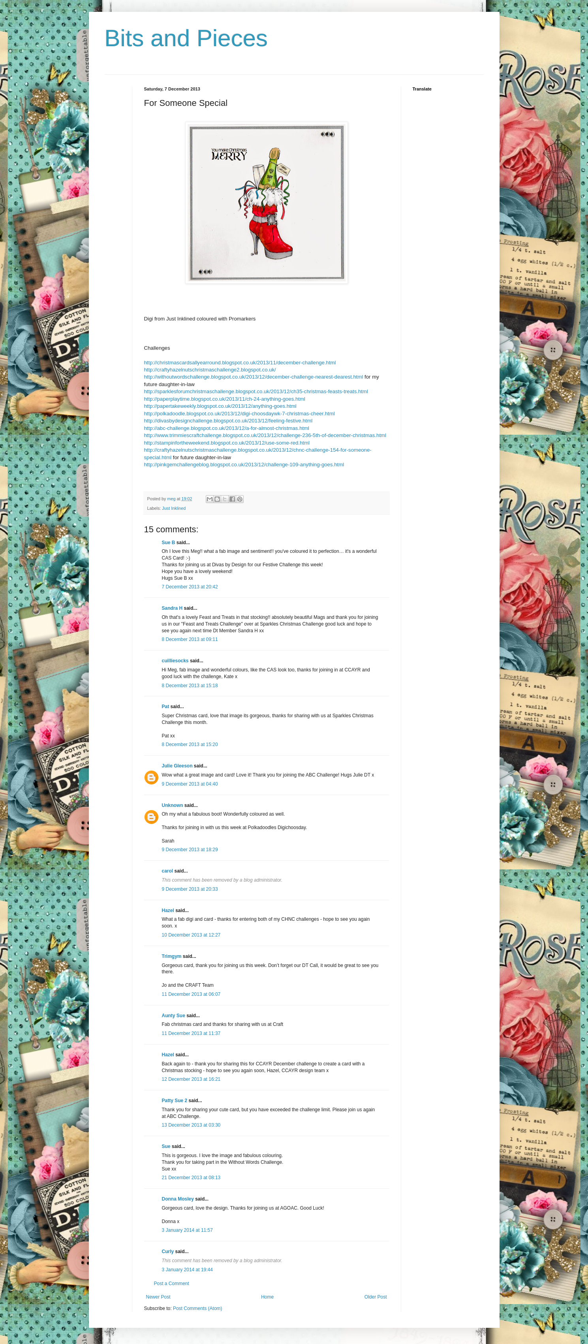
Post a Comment (171, 1283)
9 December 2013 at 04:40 (190, 784)
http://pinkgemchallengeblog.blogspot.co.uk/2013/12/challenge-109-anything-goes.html (244, 464)
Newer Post (158, 1297)
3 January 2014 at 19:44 (187, 1269)
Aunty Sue (173, 1015)
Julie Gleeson (177, 766)
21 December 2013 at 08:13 (191, 1177)
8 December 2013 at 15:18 (190, 685)
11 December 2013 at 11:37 (191, 1033)
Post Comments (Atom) (197, 1308)
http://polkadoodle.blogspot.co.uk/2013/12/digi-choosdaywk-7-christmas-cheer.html (239, 414)
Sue (166, 1146)
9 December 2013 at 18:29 (190, 849)
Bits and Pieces (186, 38)
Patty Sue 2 (175, 1100)
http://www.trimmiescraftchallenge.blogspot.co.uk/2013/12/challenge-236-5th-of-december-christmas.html (265, 435)
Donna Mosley (178, 1199)
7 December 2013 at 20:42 (190, 587)
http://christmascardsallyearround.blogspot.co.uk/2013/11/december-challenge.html (240, 363)
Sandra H (172, 608)
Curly (168, 1251)
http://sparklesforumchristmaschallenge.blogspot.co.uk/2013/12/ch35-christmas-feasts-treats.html (256, 391)
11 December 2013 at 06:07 (191, 994)
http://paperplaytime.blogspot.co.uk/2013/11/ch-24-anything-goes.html (224, 399)
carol (167, 871)
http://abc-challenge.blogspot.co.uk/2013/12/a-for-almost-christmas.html (227, 428)
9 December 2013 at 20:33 (190, 889)
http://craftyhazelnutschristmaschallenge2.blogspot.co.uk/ (210, 370)
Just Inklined (174, 508)
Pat (165, 706)
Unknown (172, 805)
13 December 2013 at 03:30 (191, 1125)
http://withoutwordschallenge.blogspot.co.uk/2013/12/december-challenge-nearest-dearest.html (253, 377)
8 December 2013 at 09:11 (190, 639)
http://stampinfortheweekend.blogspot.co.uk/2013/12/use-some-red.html (227, 443)
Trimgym (172, 956)
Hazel (168, 910)
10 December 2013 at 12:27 (191, 935)
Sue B (169, 542)
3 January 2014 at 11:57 (187, 1230)
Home (267, 1297)
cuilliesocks (175, 661)
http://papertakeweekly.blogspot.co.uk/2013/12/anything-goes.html (220, 406)
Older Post (375, 1297)
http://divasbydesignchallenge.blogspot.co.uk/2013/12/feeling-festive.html (228, 421)
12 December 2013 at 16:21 (191, 1079)
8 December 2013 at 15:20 (190, 744)
